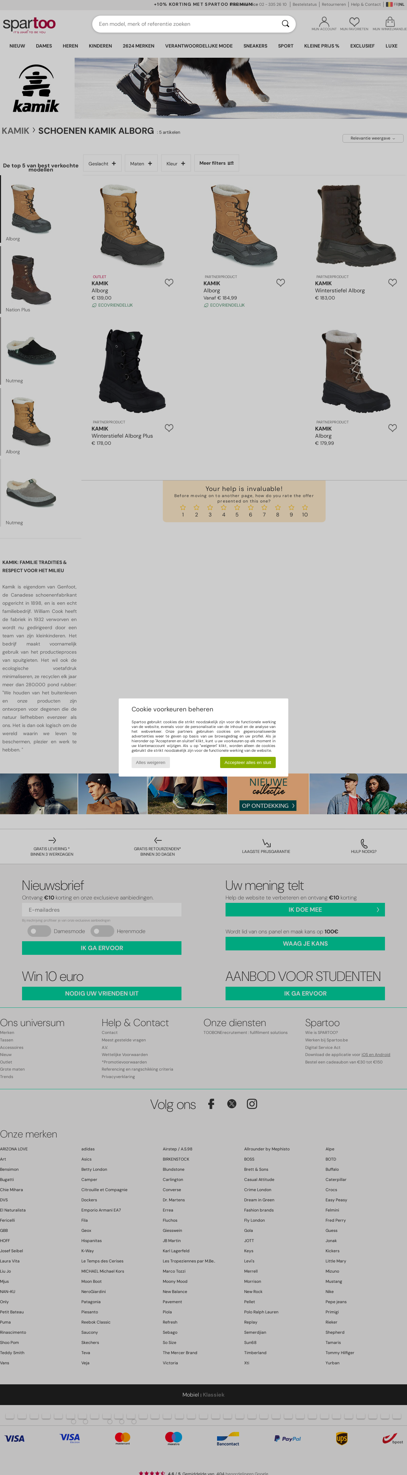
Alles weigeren (151, 762)
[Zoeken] (285, 24)
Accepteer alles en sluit (248, 762)
